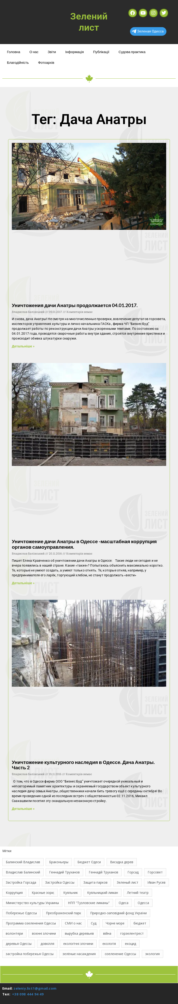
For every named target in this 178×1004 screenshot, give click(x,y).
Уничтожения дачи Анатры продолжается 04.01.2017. (75, 305)
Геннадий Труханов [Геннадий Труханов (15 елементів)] (64, 872)
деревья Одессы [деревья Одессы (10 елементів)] (19, 943)
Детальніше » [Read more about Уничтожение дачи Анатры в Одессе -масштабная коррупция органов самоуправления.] (23, 583)
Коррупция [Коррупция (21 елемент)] (14, 892)
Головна (13, 52)
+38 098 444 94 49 (28, 994)
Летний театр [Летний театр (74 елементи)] (138, 892)
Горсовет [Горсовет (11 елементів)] (155, 872)
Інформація (74, 52)
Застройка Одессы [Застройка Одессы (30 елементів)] (59, 882)
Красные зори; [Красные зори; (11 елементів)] (43, 892)
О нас (33, 52)
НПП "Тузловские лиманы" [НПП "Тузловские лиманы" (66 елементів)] (89, 903)
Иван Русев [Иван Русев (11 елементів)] (156, 882)
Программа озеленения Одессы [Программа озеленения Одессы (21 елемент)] (31, 923)
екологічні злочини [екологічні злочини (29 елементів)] (78, 943)
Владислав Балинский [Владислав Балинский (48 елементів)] (23, 872)
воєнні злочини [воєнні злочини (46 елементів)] (44, 933)
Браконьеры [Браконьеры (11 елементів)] (58, 862)
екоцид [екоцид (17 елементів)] (130, 943)
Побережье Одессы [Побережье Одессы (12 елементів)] (21, 913)
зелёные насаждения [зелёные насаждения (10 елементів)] (79, 954)
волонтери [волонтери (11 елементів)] (14, 933)
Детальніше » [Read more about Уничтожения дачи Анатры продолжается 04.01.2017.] (23, 346)
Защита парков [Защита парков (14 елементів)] (95, 882)
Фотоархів (46, 62)
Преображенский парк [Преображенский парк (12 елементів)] (63, 913)
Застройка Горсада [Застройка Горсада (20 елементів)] (21, 882)
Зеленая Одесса (148, 31)
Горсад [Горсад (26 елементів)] (133, 872)
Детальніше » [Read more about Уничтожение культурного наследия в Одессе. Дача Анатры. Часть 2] (23, 808)
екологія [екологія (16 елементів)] (109, 943)
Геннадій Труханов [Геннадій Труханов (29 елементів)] (103, 872)
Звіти (52, 52)
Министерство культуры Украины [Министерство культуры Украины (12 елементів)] (32, 903)
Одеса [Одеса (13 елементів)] (123, 903)
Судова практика (131, 52)
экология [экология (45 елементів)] (152, 954)
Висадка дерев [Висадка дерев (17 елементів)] (121, 862)
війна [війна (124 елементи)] (107, 933)
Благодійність (18, 62)
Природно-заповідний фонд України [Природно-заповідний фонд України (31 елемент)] (118, 913)
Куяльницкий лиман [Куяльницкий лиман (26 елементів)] (102, 892)
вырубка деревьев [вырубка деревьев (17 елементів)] (79, 933)
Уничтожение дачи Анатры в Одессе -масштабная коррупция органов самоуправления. (84, 543)
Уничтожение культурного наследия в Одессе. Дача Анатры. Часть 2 (83, 764)
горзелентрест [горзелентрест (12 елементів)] (132, 933)
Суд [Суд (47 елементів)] (93, 923)
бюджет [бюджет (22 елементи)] (140, 923)
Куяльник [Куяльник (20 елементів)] (70, 892)
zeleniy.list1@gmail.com (34, 988)
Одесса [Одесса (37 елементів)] (143, 903)
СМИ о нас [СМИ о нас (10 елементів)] (73, 923)
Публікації (101, 52)
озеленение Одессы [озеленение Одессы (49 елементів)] (120, 954)
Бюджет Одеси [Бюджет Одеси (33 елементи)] (89, 862)
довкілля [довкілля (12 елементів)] (47, 943)
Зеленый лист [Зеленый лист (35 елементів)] (127, 882)
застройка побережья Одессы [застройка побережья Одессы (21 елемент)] (30, 954)
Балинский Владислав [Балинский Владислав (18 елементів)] (23, 862)
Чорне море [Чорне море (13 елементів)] (115, 923)
